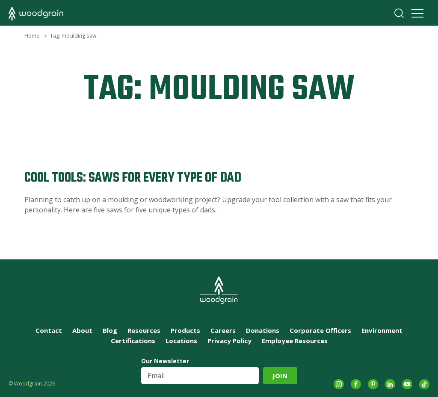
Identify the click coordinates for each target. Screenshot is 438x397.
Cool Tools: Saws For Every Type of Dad (132, 178)
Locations (181, 340)
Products (185, 330)
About (82, 330)
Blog (110, 330)
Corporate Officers (320, 330)
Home (31, 35)
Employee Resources (295, 340)
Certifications (133, 340)
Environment (381, 330)
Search (399, 13)
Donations (262, 330)
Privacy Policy (229, 340)
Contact (49, 330)
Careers (223, 330)
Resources (143, 330)
